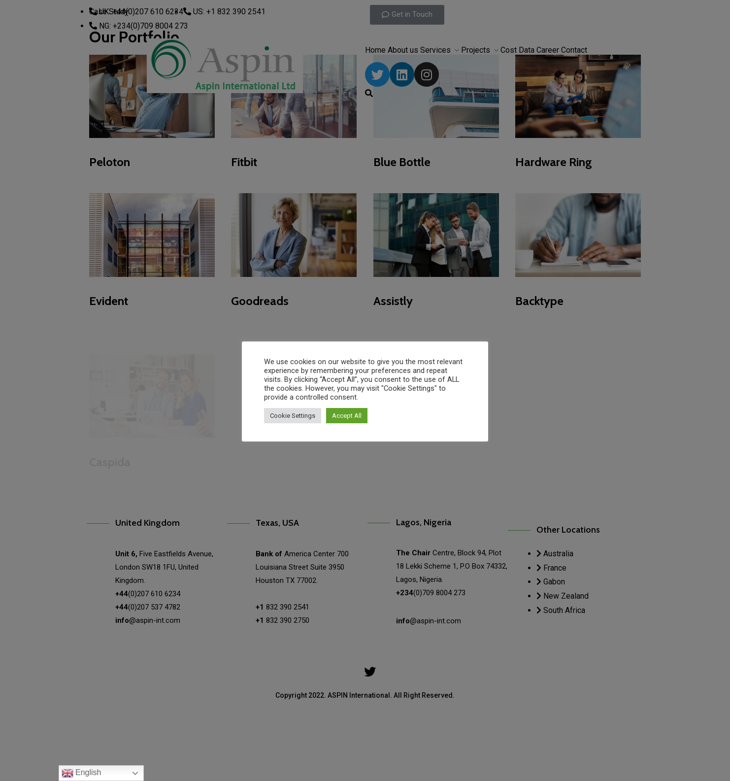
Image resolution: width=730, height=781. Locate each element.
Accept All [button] (347, 415)
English (81, 773)
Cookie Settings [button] (292, 415)
